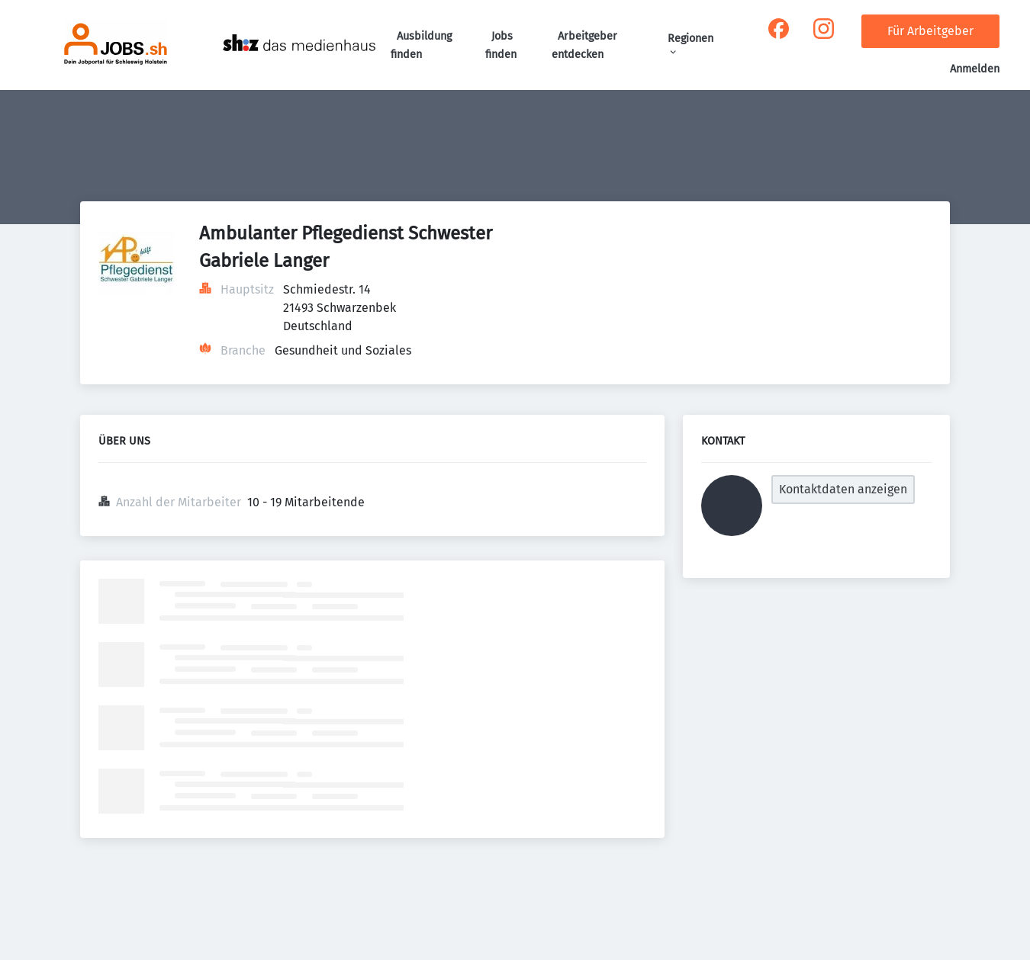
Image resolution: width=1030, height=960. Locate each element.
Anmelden (974, 69)
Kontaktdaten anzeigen (843, 489)
